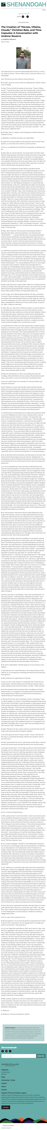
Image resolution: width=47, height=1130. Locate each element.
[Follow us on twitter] (10, 1051)
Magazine (4, 1070)
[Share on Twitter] (27, 17)
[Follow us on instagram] (6, 1051)
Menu (44, 10)
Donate (4, 1090)
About (3, 1086)
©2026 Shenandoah (8, 1125)
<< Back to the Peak (23, 13)
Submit (4, 1083)
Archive (3, 1074)
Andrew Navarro (9, 39)
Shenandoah (9, 1047)
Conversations (23, 22)
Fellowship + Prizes (8, 1080)
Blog (3, 1077)
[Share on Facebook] (23, 17)
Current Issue (5, 1072)
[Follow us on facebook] (2, 1051)
